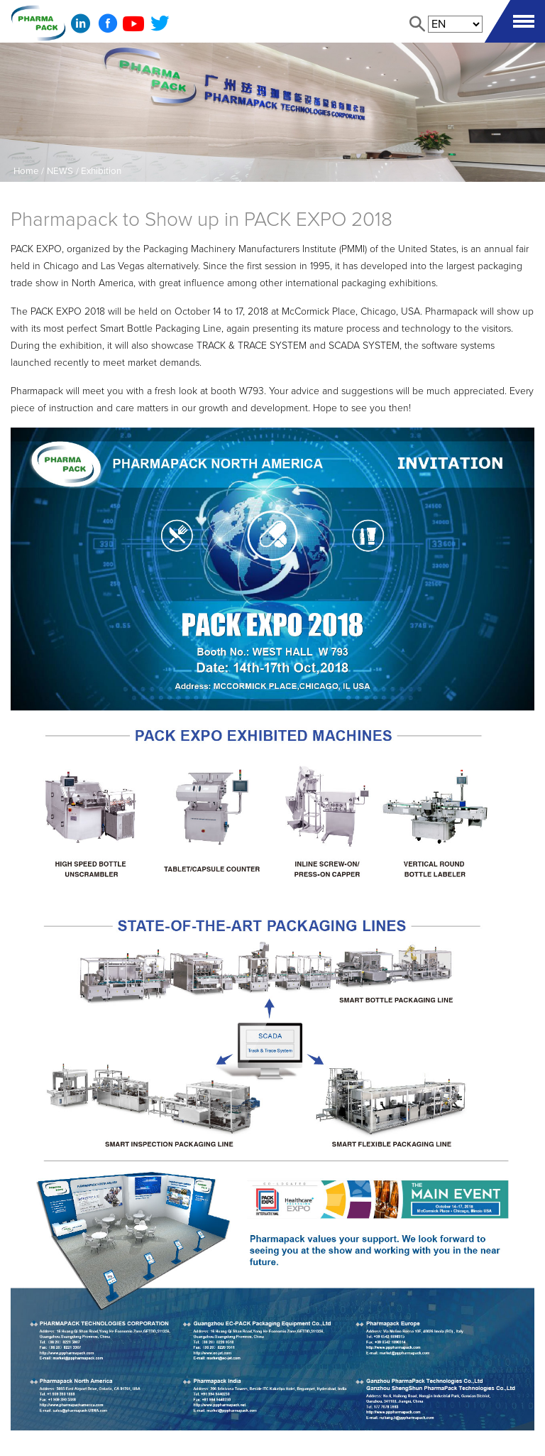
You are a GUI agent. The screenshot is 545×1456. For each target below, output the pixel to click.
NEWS (60, 171)
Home (26, 171)
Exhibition (101, 171)
